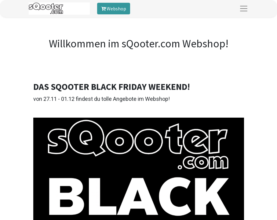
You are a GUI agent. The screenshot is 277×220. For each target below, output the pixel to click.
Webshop (113, 9)
